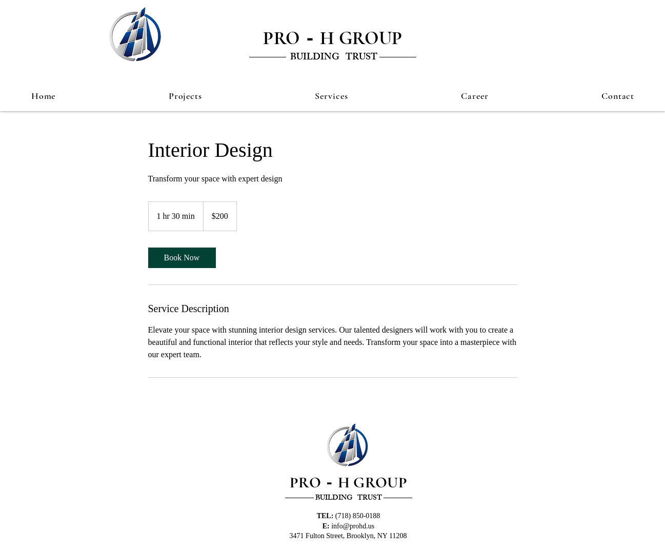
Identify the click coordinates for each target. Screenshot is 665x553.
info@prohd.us (352, 526)
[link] (182, 258)
